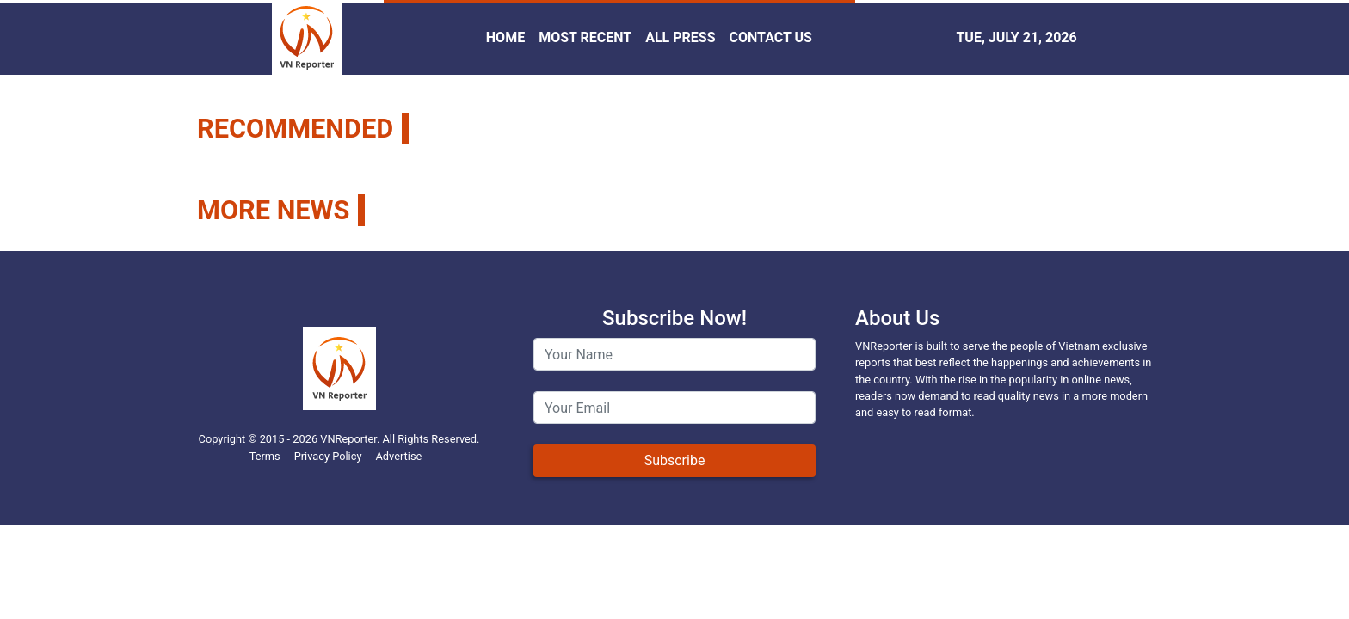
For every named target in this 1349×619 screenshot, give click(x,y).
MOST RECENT (585, 37)
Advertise (398, 456)
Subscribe (674, 460)
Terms (264, 456)
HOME (505, 37)
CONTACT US (771, 37)
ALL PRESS (680, 37)
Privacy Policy (328, 456)
